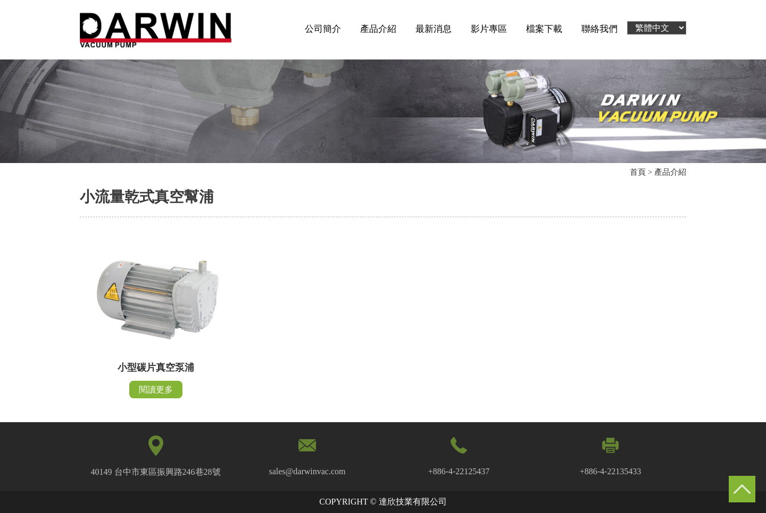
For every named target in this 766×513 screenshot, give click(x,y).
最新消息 (433, 29)
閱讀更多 (156, 389)
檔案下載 (544, 29)
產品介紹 (378, 29)
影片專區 (489, 29)
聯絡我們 (599, 29)
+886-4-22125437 (459, 471)
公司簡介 (323, 29)
